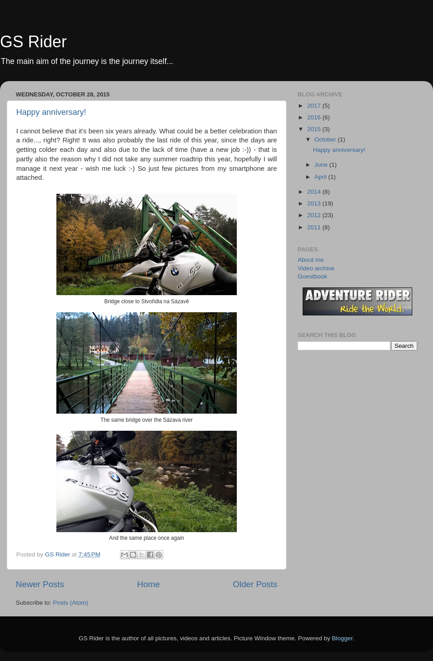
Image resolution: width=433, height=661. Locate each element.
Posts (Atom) (70, 602)
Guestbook (312, 276)
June (321, 164)
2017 (314, 105)
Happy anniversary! (51, 112)
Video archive (316, 268)
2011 (314, 227)
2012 (314, 215)
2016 (314, 117)
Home (148, 584)
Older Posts (255, 584)
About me (311, 259)
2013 (314, 203)
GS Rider (33, 41)
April (321, 176)
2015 (314, 129)
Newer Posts (40, 584)
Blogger (342, 638)
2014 (314, 191)
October (326, 139)
